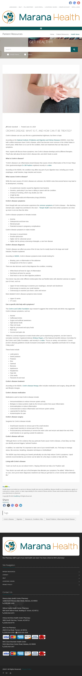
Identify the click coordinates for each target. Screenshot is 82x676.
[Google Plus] (7, 673)
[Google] (74, 2)
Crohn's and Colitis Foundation (19, 309)
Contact (5, 574)
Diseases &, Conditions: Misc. (34, 519)
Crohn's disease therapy (30, 386)
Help (20, 7)
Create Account (64, 7)
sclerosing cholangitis (32, 241)
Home (52, 34)
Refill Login (76, 7)
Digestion (19, 519)
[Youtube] (78, 2)
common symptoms (46, 205)
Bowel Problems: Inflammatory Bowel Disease (60, 519)
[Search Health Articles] (37, 49)
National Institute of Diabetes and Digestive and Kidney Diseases (38, 140)
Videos (28, 54)
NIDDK (17, 256)
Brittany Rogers (38, 338)
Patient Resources (62, 34)
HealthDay (17, 496)
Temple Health (44, 208)
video (49, 165)
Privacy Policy (7, 584)
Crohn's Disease (9, 519)
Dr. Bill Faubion (27, 165)
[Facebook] (70, 2)
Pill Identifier (28, 7)
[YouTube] (10, 673)
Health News (13, 54)
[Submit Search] (74, 49)
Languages (13, 7)
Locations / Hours (51, 7)
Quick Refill (39, 7)
